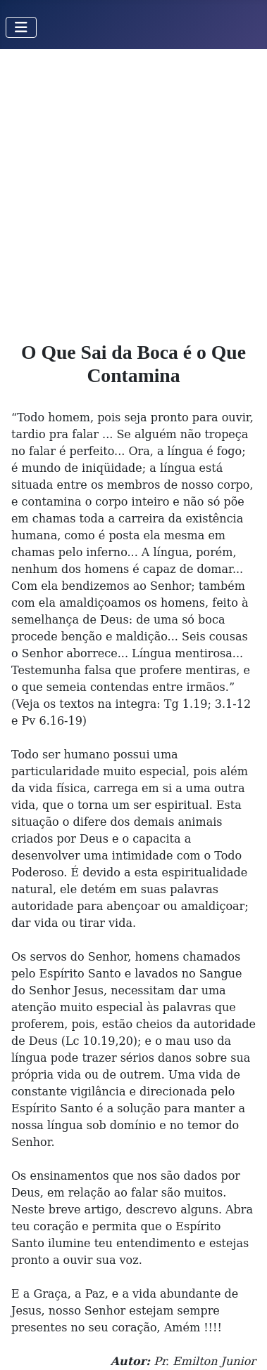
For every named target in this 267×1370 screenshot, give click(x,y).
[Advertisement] (133, 189)
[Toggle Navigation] (21, 27)
